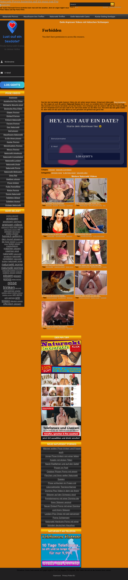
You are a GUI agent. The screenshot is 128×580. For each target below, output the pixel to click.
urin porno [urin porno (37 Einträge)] (17, 295)
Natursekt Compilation (64, 170)
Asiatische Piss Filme (13, 101)
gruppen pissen (60, 236)
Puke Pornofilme (13, 187)
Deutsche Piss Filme (13, 109)
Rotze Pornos (13, 190)
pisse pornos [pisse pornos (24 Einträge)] (16, 279)
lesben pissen (95, 297)
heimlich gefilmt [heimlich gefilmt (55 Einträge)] (11, 236)
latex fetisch (84, 205)
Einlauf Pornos (13, 116)
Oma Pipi (13, 175)
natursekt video (82, 173)
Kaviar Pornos (13, 142)
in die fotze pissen (69, 173)
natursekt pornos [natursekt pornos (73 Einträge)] (12, 268)
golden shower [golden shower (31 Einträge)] (12, 234)
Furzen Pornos (13, 123)
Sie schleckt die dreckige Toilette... (54, 296)
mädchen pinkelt (59, 267)
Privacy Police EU (68, 576)
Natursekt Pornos (10, 17)
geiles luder (51, 236)
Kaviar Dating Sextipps (105, 17)
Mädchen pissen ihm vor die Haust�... (88, 265)
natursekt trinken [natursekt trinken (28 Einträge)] (9, 271)
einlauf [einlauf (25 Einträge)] (20, 227)
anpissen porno (56, 173)
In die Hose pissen (13, 138)
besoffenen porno (86, 236)
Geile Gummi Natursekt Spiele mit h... (88, 203)
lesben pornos (61, 328)
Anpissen (51, 170)
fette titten (62, 205)
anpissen (49, 205)
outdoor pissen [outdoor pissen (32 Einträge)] (9, 273)
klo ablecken (62, 297)
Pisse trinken (13, 183)
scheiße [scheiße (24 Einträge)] (17, 291)
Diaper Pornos (13, 112)
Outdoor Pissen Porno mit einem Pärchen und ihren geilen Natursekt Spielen (61, 475)
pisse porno (69, 267)
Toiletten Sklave (13, 198)
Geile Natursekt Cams (80, 17)
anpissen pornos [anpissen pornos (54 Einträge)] (12, 221)
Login (76, 7)
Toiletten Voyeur (13, 201)
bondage (55, 205)
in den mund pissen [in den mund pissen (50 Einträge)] (12, 238)
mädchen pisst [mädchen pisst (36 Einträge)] (12, 251)
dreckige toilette (52, 297)
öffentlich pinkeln (96, 267)
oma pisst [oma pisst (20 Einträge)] (19, 271)
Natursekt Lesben (13, 161)
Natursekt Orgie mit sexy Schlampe (54, 234)
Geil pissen (13, 131)
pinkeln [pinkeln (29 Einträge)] (19, 273)
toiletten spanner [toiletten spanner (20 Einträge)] (17, 293)
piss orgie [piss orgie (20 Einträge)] (18, 288)
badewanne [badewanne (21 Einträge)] (5, 227)
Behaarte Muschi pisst (13, 105)
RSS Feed (106, 7)
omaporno (69, 205)
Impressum (57, 576)
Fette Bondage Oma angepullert (53, 203)
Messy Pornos (13, 149)
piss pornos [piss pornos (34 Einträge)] (9, 291)
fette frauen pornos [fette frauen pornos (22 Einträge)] (10, 229)
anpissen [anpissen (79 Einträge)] (12, 218)
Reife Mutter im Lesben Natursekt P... (55, 326)
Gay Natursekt (13, 127)
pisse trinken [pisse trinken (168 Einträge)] (10, 285)
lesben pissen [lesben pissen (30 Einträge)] (14, 244)
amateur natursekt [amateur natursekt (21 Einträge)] (12, 216)
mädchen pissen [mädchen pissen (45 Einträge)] (12, 248)
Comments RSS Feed (115, 7)
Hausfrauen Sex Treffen (34, 17)
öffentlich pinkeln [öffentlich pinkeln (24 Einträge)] (17, 301)
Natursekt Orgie (13, 164)
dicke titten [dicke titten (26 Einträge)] (13, 227)
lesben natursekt (84, 297)
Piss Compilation (120, 102)
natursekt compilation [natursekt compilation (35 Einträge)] (12, 257)
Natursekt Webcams (13, 172)
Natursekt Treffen (57, 17)
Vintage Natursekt (13, 205)
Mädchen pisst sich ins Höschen (53, 265)
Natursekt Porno (13, 168)
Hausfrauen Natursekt (13, 135)
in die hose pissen (99, 236)
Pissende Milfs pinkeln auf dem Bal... (88, 296)
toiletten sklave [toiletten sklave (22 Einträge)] (7, 293)
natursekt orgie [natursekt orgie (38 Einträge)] (15, 261)
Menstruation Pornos (13, 146)
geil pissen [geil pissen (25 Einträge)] (16, 232)
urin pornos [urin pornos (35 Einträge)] (10, 298)
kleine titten (50, 267)
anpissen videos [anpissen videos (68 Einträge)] (12, 224)
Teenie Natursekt (13, 194)
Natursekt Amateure (13, 153)
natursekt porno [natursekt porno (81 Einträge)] (12, 264)
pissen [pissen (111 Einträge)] (8, 275)
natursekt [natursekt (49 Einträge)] (8, 253)
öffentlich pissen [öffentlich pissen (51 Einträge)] (12, 304)
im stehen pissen (84, 267)
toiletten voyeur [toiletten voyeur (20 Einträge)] (7, 295)
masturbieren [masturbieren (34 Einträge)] (12, 246)
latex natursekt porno (95, 205)
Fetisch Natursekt (13, 120)
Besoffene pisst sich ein (83, 234)
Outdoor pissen (13, 179)
